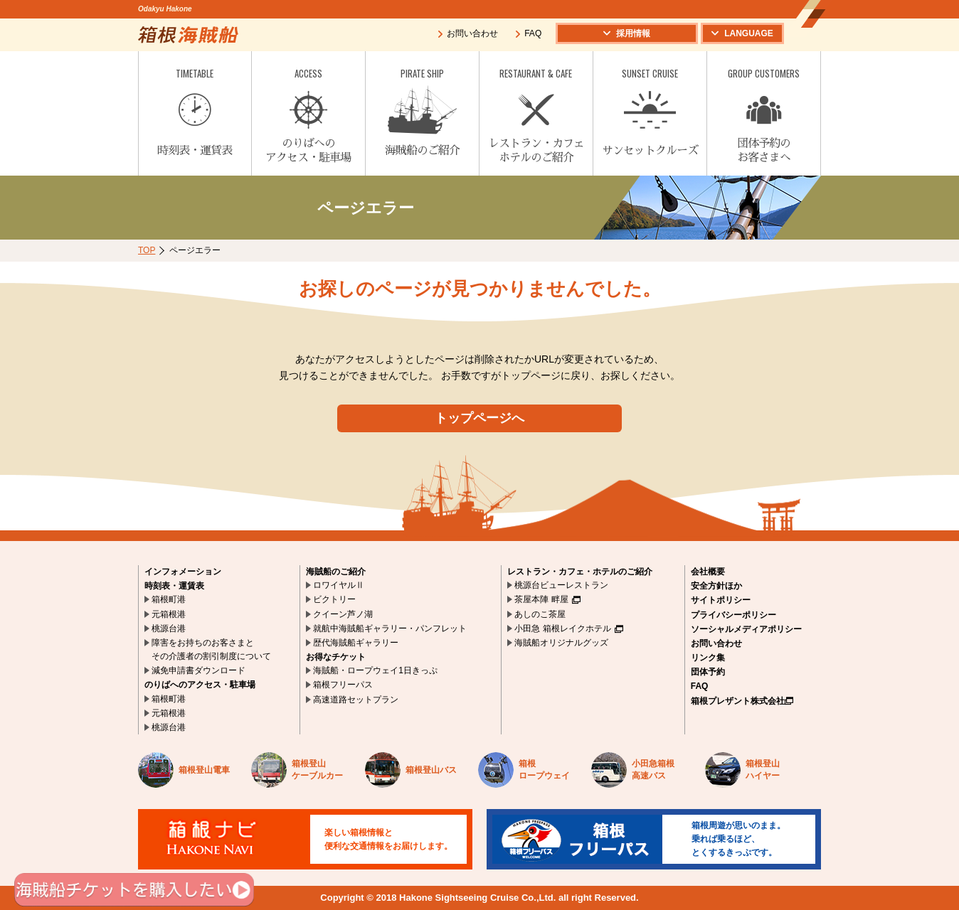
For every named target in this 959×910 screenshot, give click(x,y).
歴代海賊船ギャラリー (355, 643)
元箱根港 (169, 614)
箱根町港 (169, 599)
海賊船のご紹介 (336, 572)
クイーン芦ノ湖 (343, 614)
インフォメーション (182, 572)
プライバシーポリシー (733, 615)
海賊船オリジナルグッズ (561, 643)
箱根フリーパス (343, 685)
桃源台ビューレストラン (561, 585)
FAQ (527, 33)
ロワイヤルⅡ (338, 585)
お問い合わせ (467, 33)
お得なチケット (336, 657)
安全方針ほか (716, 586)
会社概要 (708, 572)
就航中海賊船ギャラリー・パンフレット (390, 628)
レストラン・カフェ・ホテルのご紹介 (579, 572)
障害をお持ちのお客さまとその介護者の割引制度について (211, 649)
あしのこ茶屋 (540, 614)
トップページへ (479, 418)
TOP (146, 250)
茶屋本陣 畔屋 (547, 599)
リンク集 (708, 658)
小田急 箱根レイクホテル (568, 628)
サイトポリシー (721, 600)
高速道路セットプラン (355, 700)
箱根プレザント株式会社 (742, 701)
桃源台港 (169, 628)
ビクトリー (334, 599)
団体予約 (708, 672)
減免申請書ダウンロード (198, 670)
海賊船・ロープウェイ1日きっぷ (375, 670)
